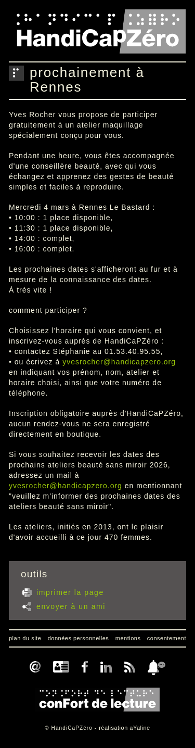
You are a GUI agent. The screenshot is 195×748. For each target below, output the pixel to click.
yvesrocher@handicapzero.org (119, 362)
